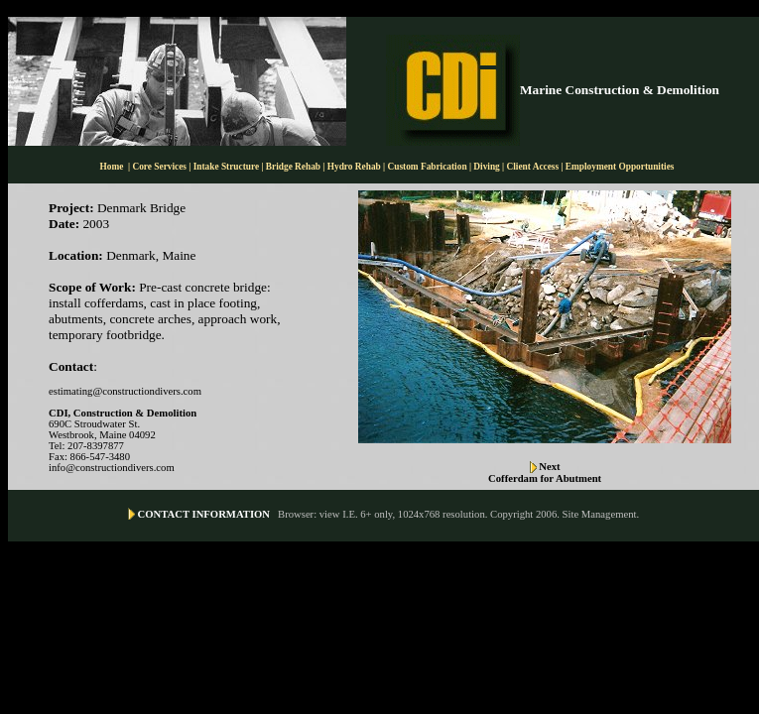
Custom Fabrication (428, 167)
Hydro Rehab (354, 167)
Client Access (533, 167)
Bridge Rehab (294, 167)
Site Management (600, 514)
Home (112, 167)
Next (549, 466)
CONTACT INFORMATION (204, 514)
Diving (486, 167)
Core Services (160, 167)
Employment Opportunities (620, 167)
